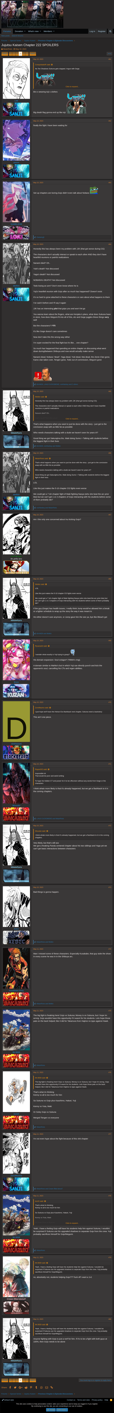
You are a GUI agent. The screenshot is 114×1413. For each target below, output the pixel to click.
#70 (109, 702)
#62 (109, 121)
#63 (109, 183)
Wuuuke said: (40, 831)
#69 (109, 641)
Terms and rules (83, 1400)
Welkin (16, 286)
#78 (109, 1196)
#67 (109, 515)
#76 (109, 1072)
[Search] (110, 31)
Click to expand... (72, 87)
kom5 (16, 1114)
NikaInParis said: (41, 458)
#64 (109, 244)
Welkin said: (40, 397)
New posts (5, 36)
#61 (109, 59)
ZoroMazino (16, 1175)
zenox (16, 162)
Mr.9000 (16, 1052)
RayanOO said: (41, 769)
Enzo (16, 682)
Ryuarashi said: (41, 646)
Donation (19, 31)
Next (32, 54)
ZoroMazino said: (42, 708)
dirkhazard (16, 744)
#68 (109, 579)
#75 (109, 1011)
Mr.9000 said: (40, 1078)
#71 (109, 764)
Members (48, 31)
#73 (109, 887)
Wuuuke (16, 805)
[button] (25, 31)
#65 (109, 391)
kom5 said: (39, 1201)
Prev (5, 54)
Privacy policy (97, 1400)
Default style (8, 1400)
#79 (109, 1257)
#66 (109, 453)
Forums (7, 31)
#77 (109, 1134)
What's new (33, 31)
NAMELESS (16, 224)
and (47, 508)
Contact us (71, 1400)
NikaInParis (7, 49)
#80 (109, 1319)
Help (106, 1400)
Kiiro (16, 929)
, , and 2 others (57, 384)
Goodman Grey (16, 990)
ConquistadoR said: (42, 65)
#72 (109, 826)
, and (49, 446)
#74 (109, 949)
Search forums (17, 36)
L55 (16, 101)
